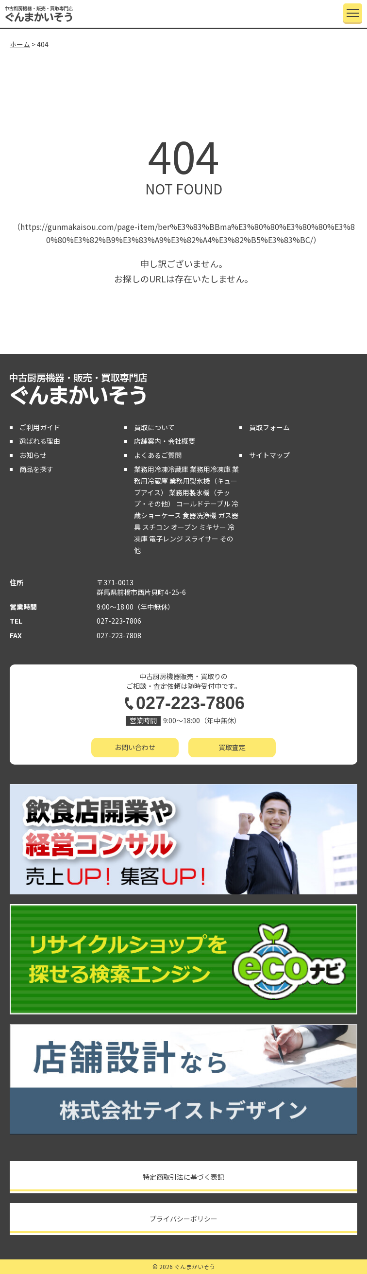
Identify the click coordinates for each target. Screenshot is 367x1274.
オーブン (184, 527)
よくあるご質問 (158, 455)
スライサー (201, 538)
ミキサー (212, 527)
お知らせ (33, 455)
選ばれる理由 (39, 441)
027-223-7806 (119, 621)
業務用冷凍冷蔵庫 (161, 469)
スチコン (155, 527)
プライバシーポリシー (183, 1218)
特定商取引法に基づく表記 (183, 1177)
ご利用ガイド (39, 427)
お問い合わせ (135, 747)
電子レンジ (166, 538)
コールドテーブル (203, 503)
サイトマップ (269, 455)
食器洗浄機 (200, 515)
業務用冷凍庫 (210, 469)
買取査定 (232, 747)
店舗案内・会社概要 (164, 441)
